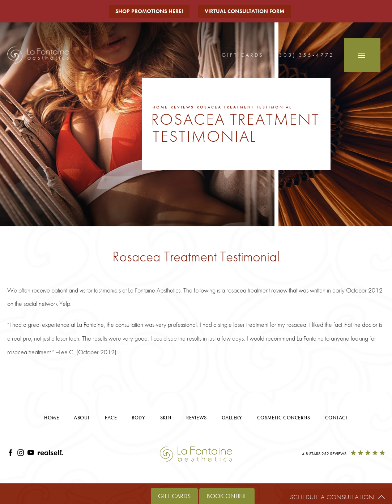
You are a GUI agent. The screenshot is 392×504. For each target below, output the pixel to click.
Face (111, 417)
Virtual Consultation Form (244, 11)
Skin (165, 417)
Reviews (182, 107)
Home (160, 107)
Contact (336, 417)
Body (138, 417)
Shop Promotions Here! (149, 11)
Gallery (232, 417)
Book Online (226, 496)
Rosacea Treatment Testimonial (244, 107)
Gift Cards (243, 55)
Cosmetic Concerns (283, 417)
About (82, 417)
